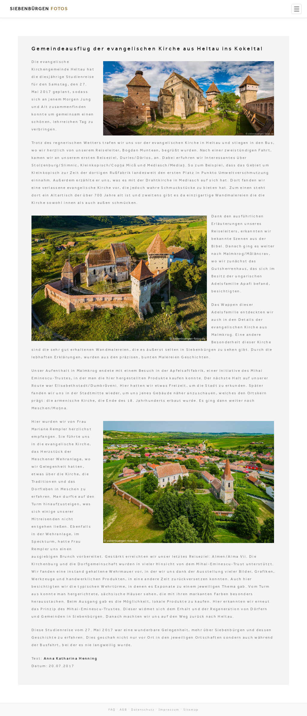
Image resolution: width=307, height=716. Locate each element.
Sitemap (191, 710)
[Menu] (296, 9)
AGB (123, 710)
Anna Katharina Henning (71, 658)
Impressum (169, 710)
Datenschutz (143, 710)
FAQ (112, 710)
